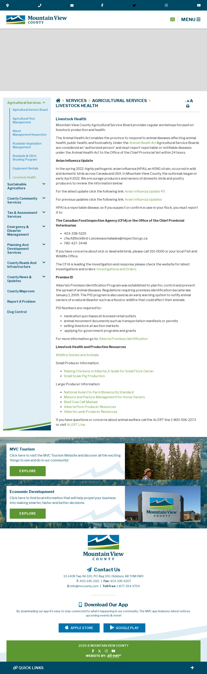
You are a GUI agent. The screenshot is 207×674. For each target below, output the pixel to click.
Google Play (127, 628)
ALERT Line (76, 425)
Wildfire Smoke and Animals (77, 355)
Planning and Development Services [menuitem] (18, 248)
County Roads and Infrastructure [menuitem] (21, 265)
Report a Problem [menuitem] (21, 301)
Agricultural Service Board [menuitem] (30, 110)
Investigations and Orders (116, 269)
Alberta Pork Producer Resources (90, 407)
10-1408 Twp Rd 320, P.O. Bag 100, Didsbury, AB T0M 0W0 (103, 576)
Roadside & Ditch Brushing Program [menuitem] (25, 157)
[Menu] (191, 19)
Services (76, 100)
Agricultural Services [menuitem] (24, 103)
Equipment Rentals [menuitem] (25, 168)
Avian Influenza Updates (143, 199)
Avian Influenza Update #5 (145, 191)
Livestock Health (77, 105)
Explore (27, 471)
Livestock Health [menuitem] (24, 177)
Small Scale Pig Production (84, 376)
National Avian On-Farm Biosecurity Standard (99, 392)
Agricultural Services (119, 100)
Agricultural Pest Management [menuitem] (24, 120)
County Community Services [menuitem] (22, 200)
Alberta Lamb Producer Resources (90, 412)
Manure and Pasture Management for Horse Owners (104, 397)
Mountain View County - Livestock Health (36, 20)
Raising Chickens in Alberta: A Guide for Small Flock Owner (109, 371)
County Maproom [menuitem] (21, 291)
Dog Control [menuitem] (17, 312)
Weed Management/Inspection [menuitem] (29, 132)
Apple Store (81, 628)
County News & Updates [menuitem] (19, 279)
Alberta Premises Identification (123, 339)
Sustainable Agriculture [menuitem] (16, 186)
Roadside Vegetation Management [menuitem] (27, 145)
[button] (44, 102)
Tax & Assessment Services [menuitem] (22, 214)
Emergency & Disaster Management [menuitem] (18, 230)
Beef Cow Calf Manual (80, 402)
